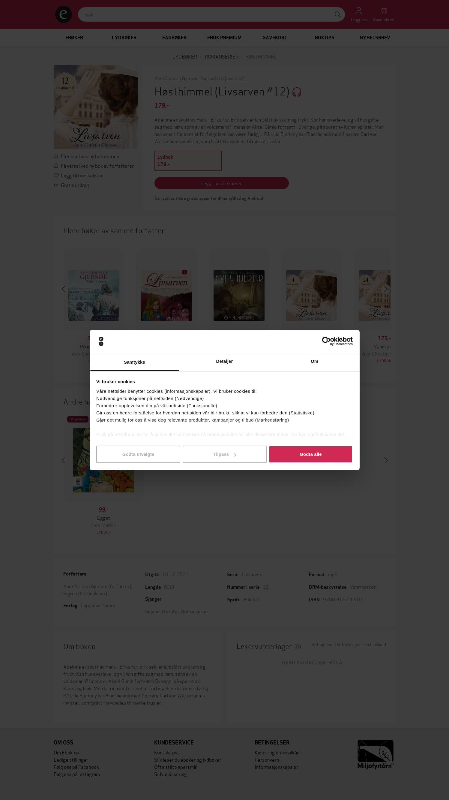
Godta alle (311, 454)
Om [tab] (314, 361)
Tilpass (224, 454)
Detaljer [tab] (224, 361)
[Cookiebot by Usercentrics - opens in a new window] (326, 341)
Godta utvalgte (138, 454)
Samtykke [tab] (134, 362)
